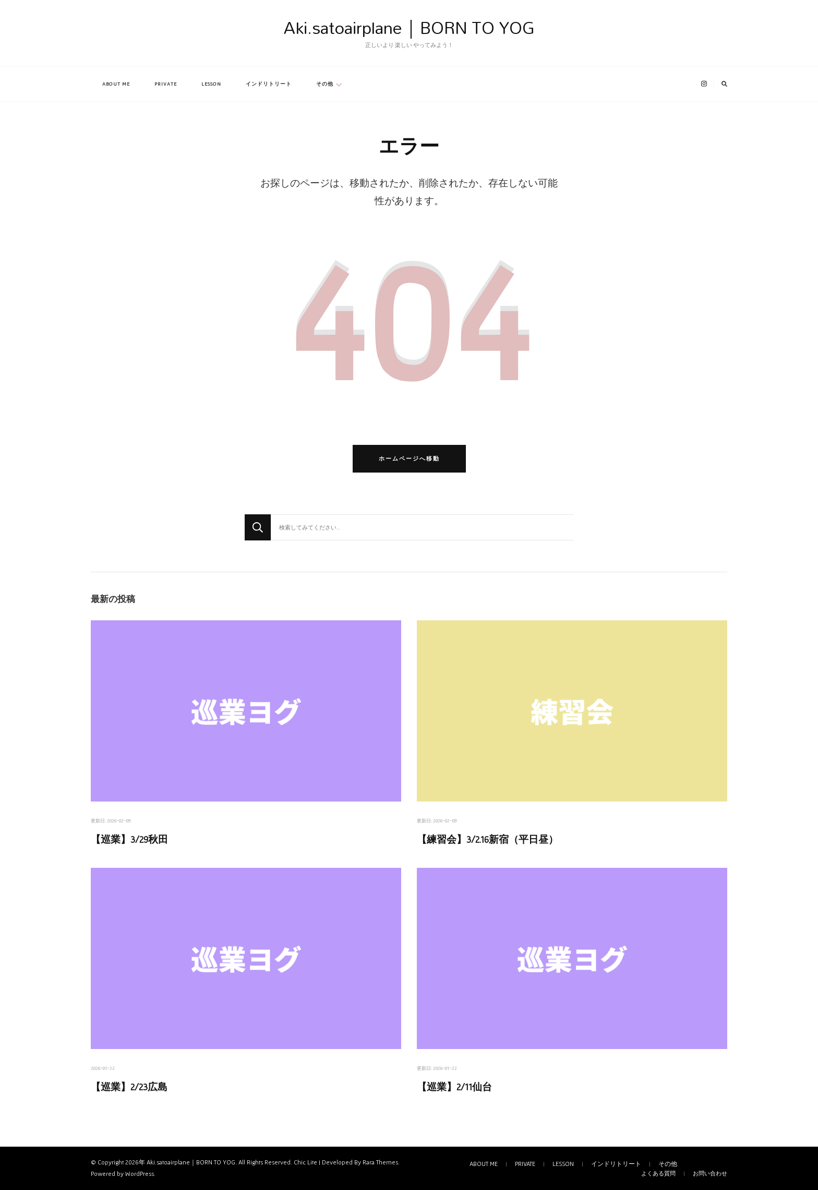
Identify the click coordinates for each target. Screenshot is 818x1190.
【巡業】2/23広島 (129, 1086)
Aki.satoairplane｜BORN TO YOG (409, 27)
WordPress (139, 1173)
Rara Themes (380, 1162)
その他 (324, 84)
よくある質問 (658, 1173)
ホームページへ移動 (409, 458)
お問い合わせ (710, 1173)
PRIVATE (165, 84)
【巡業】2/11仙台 (454, 1086)
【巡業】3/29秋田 (129, 839)
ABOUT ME (116, 84)
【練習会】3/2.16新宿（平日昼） (487, 839)
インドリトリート (269, 84)
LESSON (211, 84)
